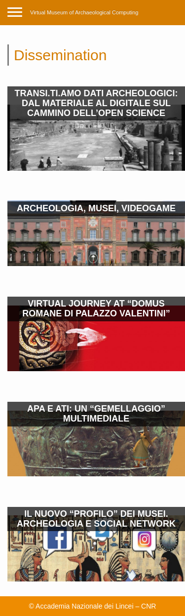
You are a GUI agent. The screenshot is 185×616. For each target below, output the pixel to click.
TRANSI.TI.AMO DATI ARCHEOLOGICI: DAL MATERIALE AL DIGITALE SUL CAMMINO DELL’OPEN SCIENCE (96, 103)
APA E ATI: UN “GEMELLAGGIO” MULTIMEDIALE (96, 414)
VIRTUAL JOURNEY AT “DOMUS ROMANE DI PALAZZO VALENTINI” (96, 308)
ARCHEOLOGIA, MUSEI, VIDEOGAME (96, 208)
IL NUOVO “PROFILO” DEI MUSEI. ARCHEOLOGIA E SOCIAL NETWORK (96, 519)
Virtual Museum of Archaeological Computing (84, 12)
